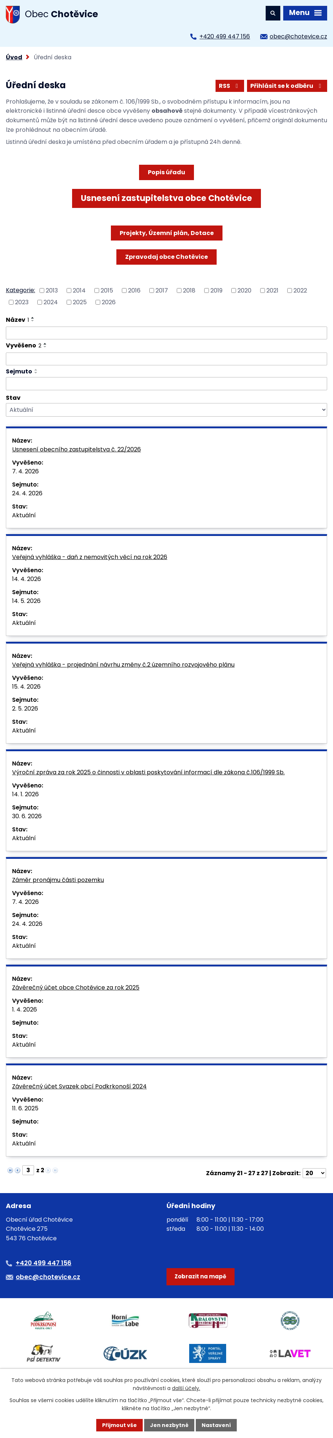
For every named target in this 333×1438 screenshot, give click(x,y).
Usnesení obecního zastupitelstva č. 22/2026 (76, 449)
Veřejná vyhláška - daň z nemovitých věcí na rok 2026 (89, 557)
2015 (107, 290)
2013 (52, 290)
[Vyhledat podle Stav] (166, 410)
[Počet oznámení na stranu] (314, 1173)
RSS (229, 86)
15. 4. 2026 (26, 686)
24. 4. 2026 (27, 493)
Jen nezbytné (169, 1425)
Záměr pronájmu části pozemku (58, 880)
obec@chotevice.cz (298, 36)
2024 (51, 302)
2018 (189, 290)
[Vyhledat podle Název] (166, 333)
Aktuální (24, 515)
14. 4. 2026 (26, 579)
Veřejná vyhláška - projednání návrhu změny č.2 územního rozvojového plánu (123, 664)
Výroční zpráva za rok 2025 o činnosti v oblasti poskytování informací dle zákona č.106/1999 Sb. (148, 772)
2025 (80, 302)
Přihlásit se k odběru (286, 86)
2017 (162, 290)
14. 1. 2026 (25, 794)
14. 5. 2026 (26, 601)
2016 (134, 290)
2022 (300, 290)
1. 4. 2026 (24, 1009)
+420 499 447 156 (224, 36)
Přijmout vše (119, 1425)
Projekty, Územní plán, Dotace (167, 233)
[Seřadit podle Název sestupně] (33, 320)
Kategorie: (20, 290)
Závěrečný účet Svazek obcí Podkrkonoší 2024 (79, 1086)
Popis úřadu (166, 172)
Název (17, 320)
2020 (244, 290)
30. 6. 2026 (27, 816)
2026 (109, 302)
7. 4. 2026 (25, 471)
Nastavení (216, 1425)
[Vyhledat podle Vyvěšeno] (166, 359)
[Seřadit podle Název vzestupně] (33, 317)
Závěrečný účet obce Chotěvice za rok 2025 (75, 987)
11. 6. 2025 (25, 1108)
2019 (216, 290)
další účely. (186, 1388)
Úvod (14, 57)
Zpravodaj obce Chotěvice (166, 257)
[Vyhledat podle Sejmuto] (166, 383)
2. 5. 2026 (25, 708)
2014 (79, 290)
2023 (22, 302)
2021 (272, 290)
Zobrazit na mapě (200, 1276)
